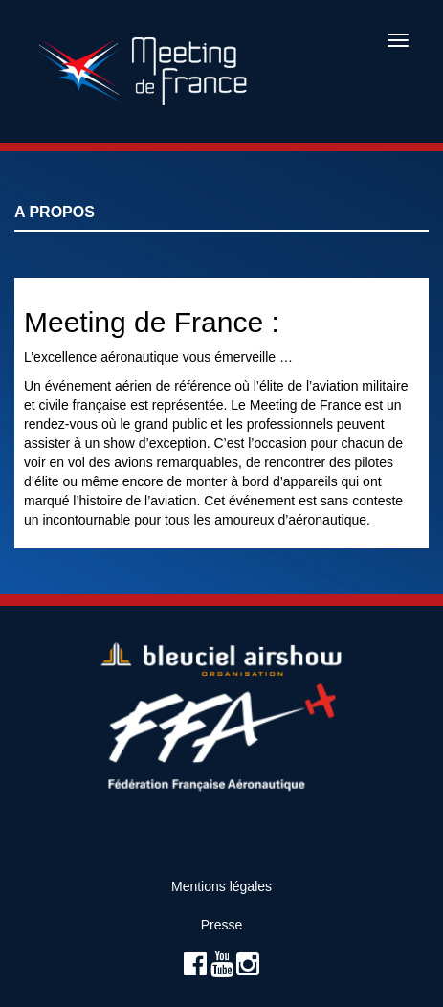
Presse (222, 924)
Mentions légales (221, 886)
